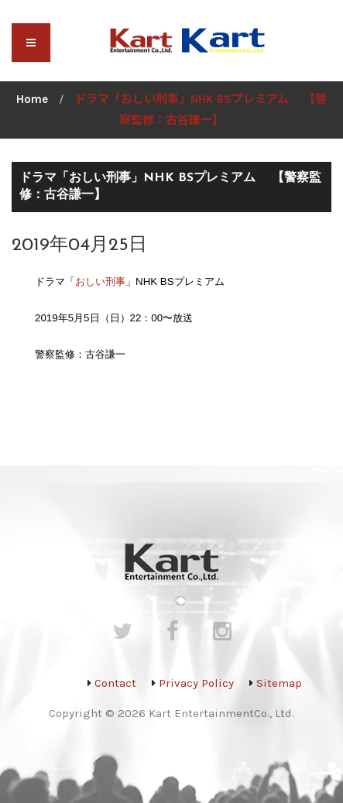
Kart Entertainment (201, 713)
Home (32, 99)
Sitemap (279, 683)
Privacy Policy (196, 683)
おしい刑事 (100, 281)
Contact (115, 683)
